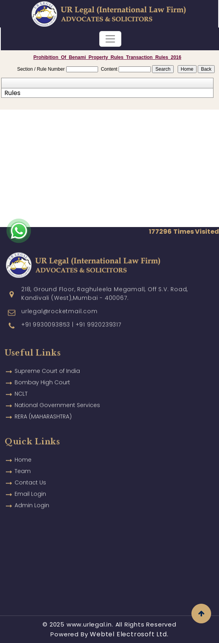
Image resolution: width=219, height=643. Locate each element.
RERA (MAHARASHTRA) (43, 405)
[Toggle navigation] (110, 39)
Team (23, 460)
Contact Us (30, 471)
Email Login (30, 483)
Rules (12, 93)
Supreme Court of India (47, 360)
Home (23, 448)
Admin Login (32, 494)
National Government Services (57, 394)
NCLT (21, 383)
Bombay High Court (42, 371)
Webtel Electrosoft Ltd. (129, 634)
